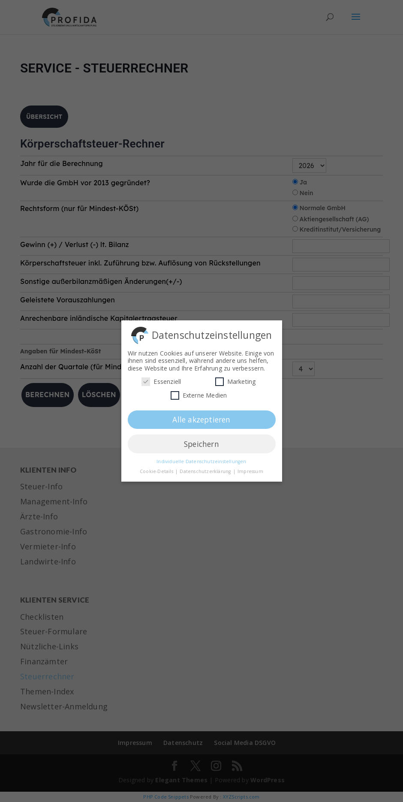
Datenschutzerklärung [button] (206, 469)
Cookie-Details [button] (157, 469)
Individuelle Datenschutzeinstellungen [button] (201, 459)
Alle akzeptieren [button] (201, 417)
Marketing (235, 379)
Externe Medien (199, 393)
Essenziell (161, 379)
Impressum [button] (250, 469)
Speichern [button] (201, 442)
